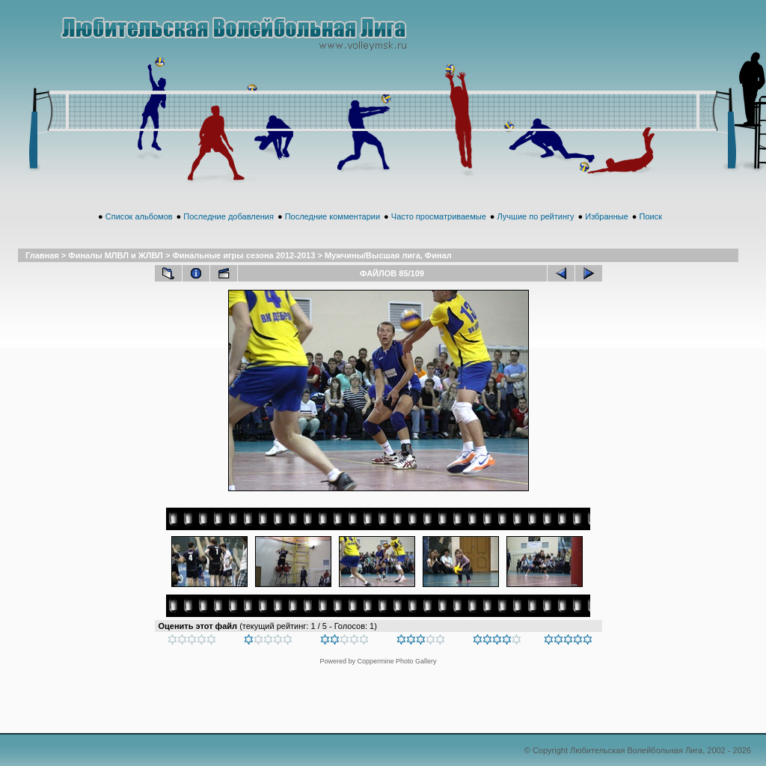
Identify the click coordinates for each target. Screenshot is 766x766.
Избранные (606, 216)
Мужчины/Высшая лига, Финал (388, 255)
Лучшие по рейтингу (535, 216)
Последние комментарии (332, 216)
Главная (42, 255)
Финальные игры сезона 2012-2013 (243, 255)
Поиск (650, 216)
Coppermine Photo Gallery (396, 661)
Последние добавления (228, 216)
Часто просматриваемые (438, 216)
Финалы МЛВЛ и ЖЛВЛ (115, 255)
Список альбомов (139, 216)
